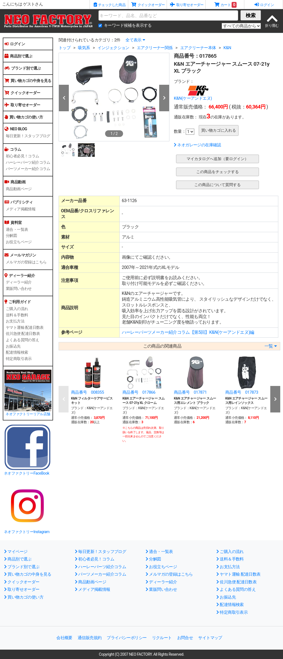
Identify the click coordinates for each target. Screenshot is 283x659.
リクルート (162, 637)
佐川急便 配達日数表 (23, 333)
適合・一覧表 (17, 229)
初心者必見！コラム (22, 156)
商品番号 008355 (87, 392)
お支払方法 (15, 321)
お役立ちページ (19, 242)
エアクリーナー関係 (155, 47)
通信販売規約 (89, 637)
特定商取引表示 (19, 358)
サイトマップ (210, 637)
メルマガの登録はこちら (26, 262)
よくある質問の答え (22, 340)
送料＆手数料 (17, 315)
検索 (251, 15)
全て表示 (135, 40)
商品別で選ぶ (18, 56)
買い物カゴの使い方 (23, 117)
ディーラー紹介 (19, 282)
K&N (227, 47)
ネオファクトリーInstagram (26, 532)
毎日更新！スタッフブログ (28, 136)
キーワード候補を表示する (128, 25)
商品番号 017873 (241, 392)
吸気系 (84, 47)
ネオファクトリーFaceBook (26, 473)
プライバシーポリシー (126, 637)
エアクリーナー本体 (198, 47)
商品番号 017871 (190, 392)
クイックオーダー (22, 93)
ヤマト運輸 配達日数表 (25, 327)
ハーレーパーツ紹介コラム (28, 162)
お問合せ (185, 637)
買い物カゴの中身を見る (27, 80)
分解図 (11, 235)
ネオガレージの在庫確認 (197, 144)
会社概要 (64, 637)
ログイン (14, 44)
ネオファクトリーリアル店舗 (28, 414)
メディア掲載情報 (20, 209)
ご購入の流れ (17, 308)
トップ (64, 47)
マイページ (15, 551)
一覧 (270, 346)
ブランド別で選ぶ (22, 68)
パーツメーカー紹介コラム (28, 168)
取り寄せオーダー (22, 105)
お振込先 (13, 346)
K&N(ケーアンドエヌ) (193, 98)
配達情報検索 (17, 352)
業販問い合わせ (19, 288)
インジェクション (113, 47)
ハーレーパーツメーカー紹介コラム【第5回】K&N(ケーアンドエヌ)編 (188, 332)
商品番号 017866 (138, 392)
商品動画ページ (19, 189)
